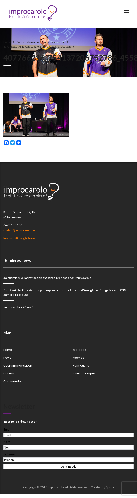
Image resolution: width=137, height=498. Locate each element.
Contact (9, 373)
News (7, 358)
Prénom (9, 454)
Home (7, 42)
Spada (110, 487)
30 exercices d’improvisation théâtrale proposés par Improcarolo (47, 278)
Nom (6, 441)
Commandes (12, 381)
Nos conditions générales (19, 238)
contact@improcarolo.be (19, 230)
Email (7, 429)
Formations (81, 365)
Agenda (79, 358)
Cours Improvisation (17, 365)
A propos (79, 350)
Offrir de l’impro (84, 373)
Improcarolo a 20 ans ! (18, 307)
